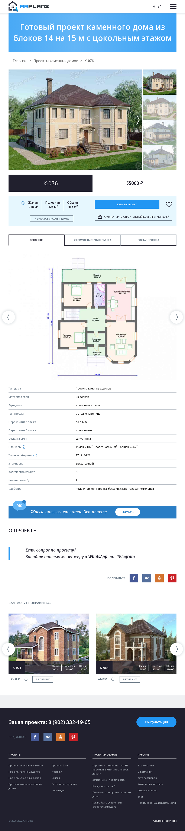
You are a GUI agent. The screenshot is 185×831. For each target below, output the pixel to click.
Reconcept (170, 820)
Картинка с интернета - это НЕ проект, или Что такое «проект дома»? (111, 769)
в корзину (43, 679)
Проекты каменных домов (55, 60)
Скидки (56, 777)
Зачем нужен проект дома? (108, 779)
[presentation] (8, 317)
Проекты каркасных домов (25, 777)
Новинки (57, 771)
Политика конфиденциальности (157, 802)
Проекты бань (60, 765)
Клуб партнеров (147, 777)
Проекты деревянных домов (26, 765)
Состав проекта (148, 240)
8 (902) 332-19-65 (69, 721)
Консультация (156, 722)
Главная (20, 60)
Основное (36, 240)
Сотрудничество (147, 790)
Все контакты (146, 765)
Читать (128, 512)
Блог (140, 796)
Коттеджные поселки (150, 784)
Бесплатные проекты (64, 784)
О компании (145, 771)
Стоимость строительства (92, 240)
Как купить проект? (103, 786)
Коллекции (58, 790)
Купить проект (127, 204)
